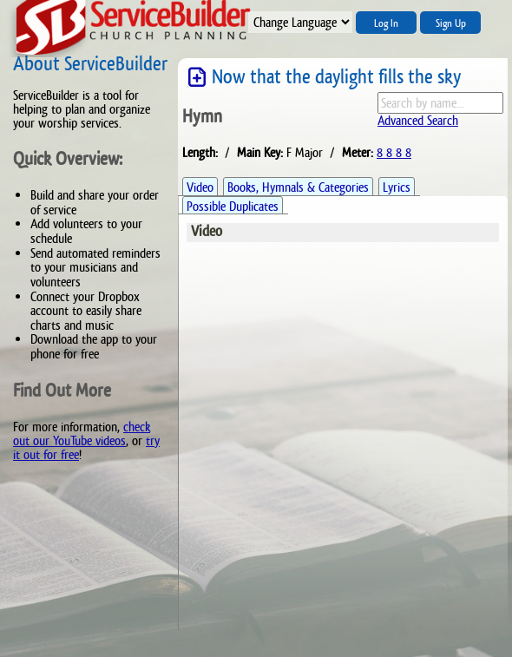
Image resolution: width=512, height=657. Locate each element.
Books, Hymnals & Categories (298, 187)
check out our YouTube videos (81, 433)
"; (300, 22)
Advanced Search (417, 120)
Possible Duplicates (233, 206)
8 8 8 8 (394, 152)
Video (200, 187)
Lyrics (396, 187)
